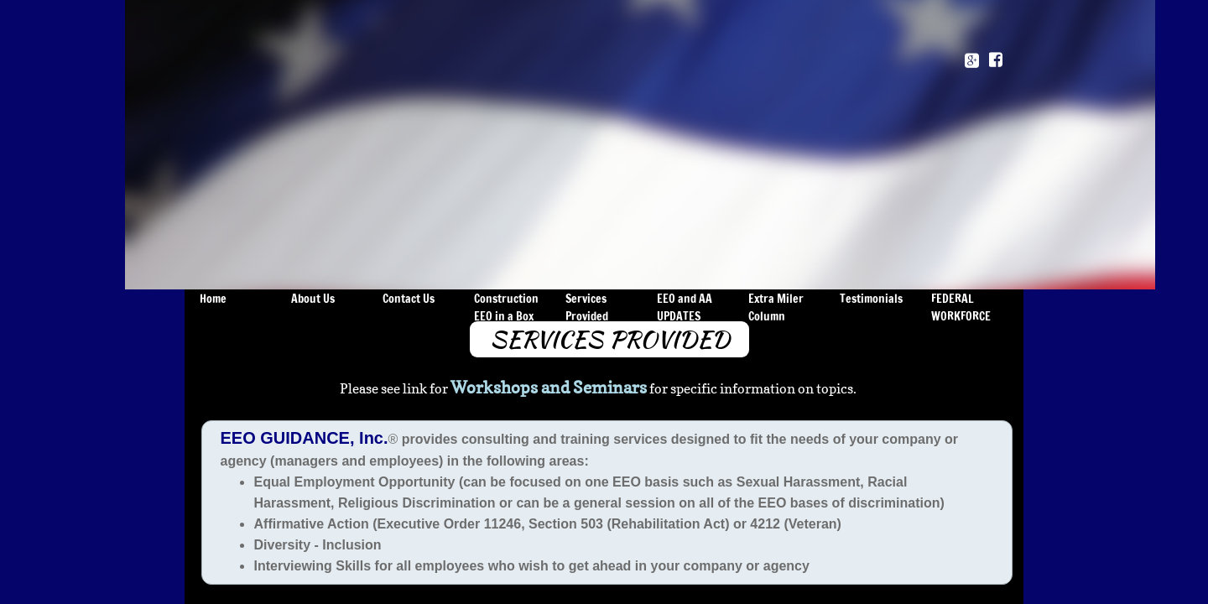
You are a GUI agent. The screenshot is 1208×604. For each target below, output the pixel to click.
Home (213, 298)
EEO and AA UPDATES (684, 307)
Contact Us (409, 298)
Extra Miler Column (776, 307)
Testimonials (871, 298)
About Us (313, 298)
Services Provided (586, 307)
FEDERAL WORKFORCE (961, 307)
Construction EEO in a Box (506, 307)
